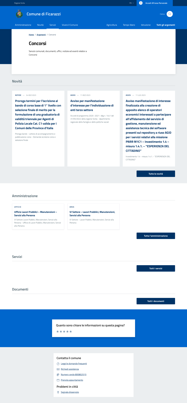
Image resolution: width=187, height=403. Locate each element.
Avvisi (72, 95)
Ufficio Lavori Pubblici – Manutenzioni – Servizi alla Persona (35, 213)
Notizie (18, 95)
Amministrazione (23, 25)
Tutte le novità (156, 173)
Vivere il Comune (70, 25)
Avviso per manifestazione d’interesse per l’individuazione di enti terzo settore (92, 105)
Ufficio (17, 207)
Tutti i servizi (155, 268)
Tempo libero (129, 25)
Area (72, 207)
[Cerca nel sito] (170, 14)
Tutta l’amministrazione (156, 235)
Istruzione (146, 25)
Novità (40, 25)
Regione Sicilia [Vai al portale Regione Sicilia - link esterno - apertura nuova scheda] (19, 3)
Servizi (53, 25)
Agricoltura (112, 25)
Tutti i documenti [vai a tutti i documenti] (155, 301)
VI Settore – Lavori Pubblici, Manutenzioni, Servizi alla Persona (92, 213)
